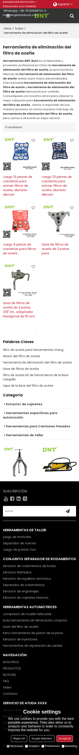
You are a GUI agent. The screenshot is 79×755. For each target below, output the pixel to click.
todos (19, 28)
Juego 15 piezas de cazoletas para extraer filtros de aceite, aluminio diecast (17, 186)
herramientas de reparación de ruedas (32, 646)
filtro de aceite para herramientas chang (33, 350)
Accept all (65, 738)
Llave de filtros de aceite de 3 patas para (55, 248)
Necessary (15, 746)
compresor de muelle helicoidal (27, 614)
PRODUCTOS (12, 668)
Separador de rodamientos (24, 585)
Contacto (10, 694)
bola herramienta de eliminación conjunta (35, 620)
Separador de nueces (19, 543)
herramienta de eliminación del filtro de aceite (37, 362)
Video (7, 687)
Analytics (32, 746)
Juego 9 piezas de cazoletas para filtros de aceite (19, 248)
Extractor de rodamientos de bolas (29, 566)
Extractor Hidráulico (17, 572)
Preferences (51, 746)
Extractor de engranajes (21, 591)
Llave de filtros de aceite (21, 369)
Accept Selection (42, 738)
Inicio (8, 28)
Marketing (69, 746)
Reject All (19, 738)
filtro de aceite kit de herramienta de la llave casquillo (35, 377)
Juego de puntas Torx (19, 549)
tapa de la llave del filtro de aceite (28, 386)
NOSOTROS (11, 662)
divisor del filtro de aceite (21, 356)
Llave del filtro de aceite (20, 627)
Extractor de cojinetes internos (25, 597)
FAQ (6, 681)
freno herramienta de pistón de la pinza (33, 633)
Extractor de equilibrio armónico (27, 579)
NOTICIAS (9, 675)
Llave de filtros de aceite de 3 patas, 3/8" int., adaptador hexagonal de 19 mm (19, 309)
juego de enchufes (17, 537)
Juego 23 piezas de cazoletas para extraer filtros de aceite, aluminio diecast (57, 186)
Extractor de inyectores (20, 639)
